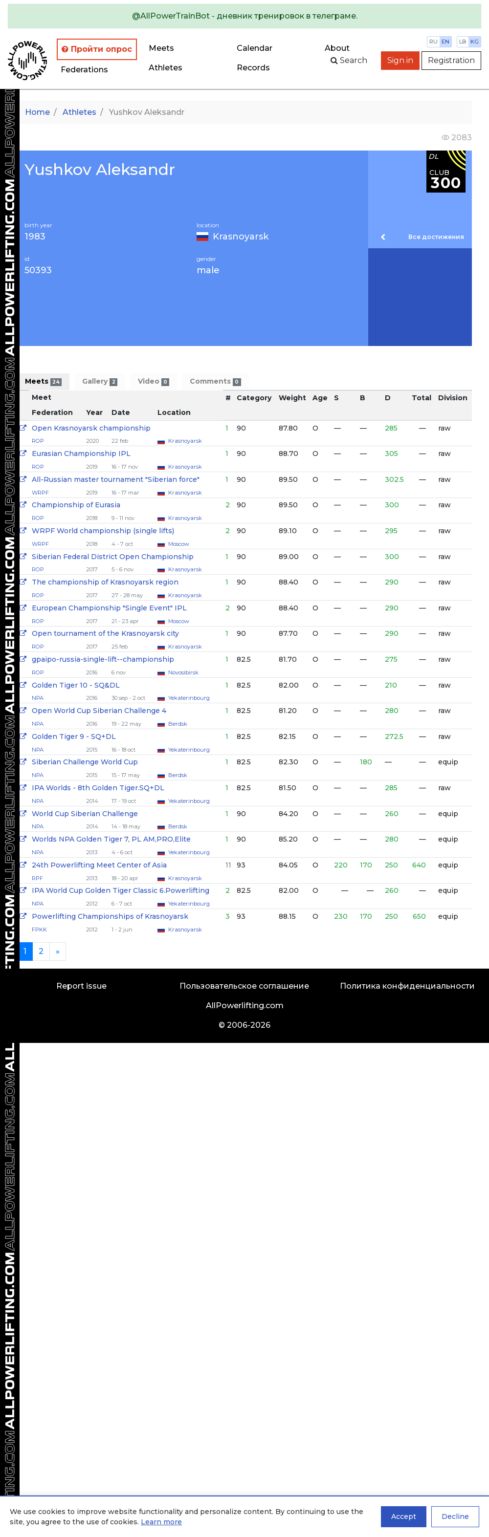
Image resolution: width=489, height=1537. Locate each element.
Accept (403, 1516)
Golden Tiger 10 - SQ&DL (76, 685)
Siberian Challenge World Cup (85, 762)
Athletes (165, 67)
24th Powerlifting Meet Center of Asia (99, 865)
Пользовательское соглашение (244, 986)
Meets (161, 48)
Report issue (81, 986)
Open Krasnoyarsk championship (91, 428)
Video (153, 381)
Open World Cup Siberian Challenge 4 (99, 710)
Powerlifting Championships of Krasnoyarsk (110, 916)
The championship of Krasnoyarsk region (105, 582)
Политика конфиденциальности (407, 986)
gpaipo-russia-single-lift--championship (103, 659)
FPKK (39, 929)
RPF (37, 878)
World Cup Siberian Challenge (85, 813)
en (445, 41)
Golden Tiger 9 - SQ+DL (74, 736)
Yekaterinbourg (189, 697)
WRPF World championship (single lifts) (103, 530)
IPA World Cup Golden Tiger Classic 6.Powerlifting (120, 890)
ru (433, 41)
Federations (84, 69)
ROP (38, 440)
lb (463, 41)
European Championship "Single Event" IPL (109, 608)
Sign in (400, 60)
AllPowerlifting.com (245, 1005)
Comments (215, 381)
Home (37, 112)
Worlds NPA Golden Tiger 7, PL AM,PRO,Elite (111, 839)
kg (474, 41)
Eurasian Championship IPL (81, 453)
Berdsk (177, 723)
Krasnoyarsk (240, 236)
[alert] (244, 16)
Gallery (99, 381)
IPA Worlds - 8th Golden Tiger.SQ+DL (98, 787)
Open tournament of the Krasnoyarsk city (105, 633)
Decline (455, 1516)
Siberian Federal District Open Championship (113, 556)
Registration (451, 60)
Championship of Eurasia (76, 504)
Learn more (161, 1521)
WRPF (40, 492)
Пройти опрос (97, 49)
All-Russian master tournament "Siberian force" (116, 479)
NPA (38, 697)
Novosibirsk (183, 672)
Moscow (178, 544)
